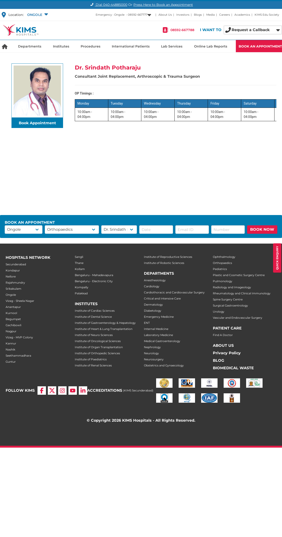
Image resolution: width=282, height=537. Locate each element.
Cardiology (151, 286)
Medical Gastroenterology (162, 341)
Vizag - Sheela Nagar (20, 301)
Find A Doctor (223, 335)
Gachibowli (13, 325)
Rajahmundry (15, 282)
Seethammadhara (18, 355)
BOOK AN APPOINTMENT (260, 46)
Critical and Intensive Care (162, 298)
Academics (242, 14)
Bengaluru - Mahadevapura (94, 275)
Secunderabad (16, 264)
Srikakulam (13, 288)
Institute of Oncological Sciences (98, 341)
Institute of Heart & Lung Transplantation (103, 329)
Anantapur (13, 307)
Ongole (11, 294)
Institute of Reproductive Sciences (168, 257)
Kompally (81, 287)
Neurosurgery (154, 359)
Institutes (61, 46)
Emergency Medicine (159, 316)
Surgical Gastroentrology (230, 305)
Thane (79, 263)
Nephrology (152, 347)
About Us (165, 14)
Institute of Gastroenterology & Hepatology (105, 323)
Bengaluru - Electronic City (94, 281)
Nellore (11, 276)
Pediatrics (220, 269)
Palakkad (81, 293)
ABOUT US (223, 345)
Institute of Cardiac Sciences (95, 310)
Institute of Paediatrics (91, 359)
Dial (108, 5)
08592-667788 (182, 30)
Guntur (11, 361)
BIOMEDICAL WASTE (233, 368)
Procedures (90, 46)
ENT (147, 323)
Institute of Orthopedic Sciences (97, 353)
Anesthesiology (155, 280)
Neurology (151, 353)
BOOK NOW (262, 229)
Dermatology (153, 304)
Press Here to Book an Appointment (163, 5)
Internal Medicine (156, 329)
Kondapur (13, 270)
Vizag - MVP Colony (19, 337)
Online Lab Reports (210, 46)
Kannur (11, 343)
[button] (37, 14)
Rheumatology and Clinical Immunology (242, 293)
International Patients (131, 46)
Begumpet (13, 319)
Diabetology (152, 310)
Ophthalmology (224, 257)
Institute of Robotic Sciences (164, 263)
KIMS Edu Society (267, 14)
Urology (218, 311)
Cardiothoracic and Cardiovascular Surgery (174, 292)
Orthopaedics (222, 263)
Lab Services (171, 46)
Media (210, 14)
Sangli (79, 257)
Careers (224, 14)
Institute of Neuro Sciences (94, 335)
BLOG (218, 360)
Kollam (80, 269)
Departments (29, 46)
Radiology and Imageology (232, 287)
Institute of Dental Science (93, 316)
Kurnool (11, 313)
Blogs (198, 14)
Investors (182, 14)
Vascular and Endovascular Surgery (237, 317)
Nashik (10, 349)
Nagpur (11, 331)
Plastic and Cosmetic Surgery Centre (239, 275)
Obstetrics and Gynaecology (164, 365)
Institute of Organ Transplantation (99, 347)
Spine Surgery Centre (228, 299)
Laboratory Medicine (158, 335)
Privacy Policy (227, 353)
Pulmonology (222, 281)
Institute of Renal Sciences (93, 365)
